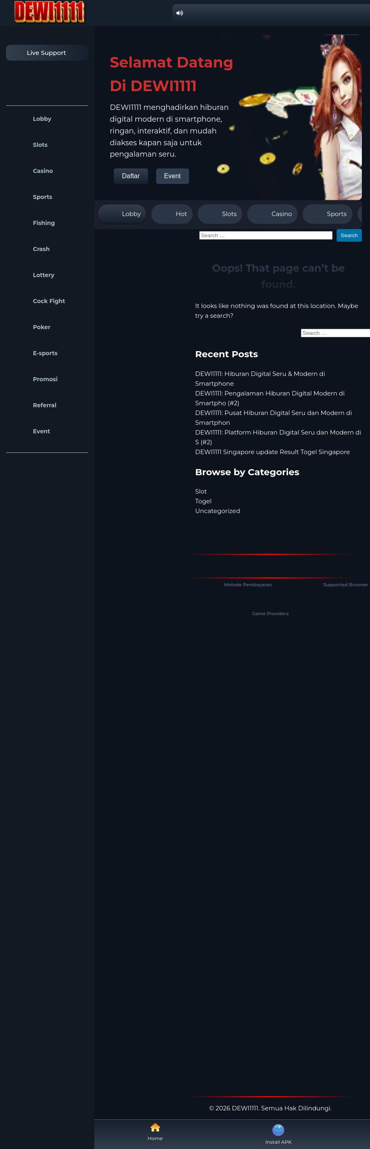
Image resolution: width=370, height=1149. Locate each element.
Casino (31, 171)
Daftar (131, 176)
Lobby (30, 119)
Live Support (38, 53)
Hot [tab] (172, 214)
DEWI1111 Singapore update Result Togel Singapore (272, 452)
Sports (31, 197)
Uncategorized (217, 511)
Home (155, 1131)
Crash (30, 249)
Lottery (32, 275)
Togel (203, 501)
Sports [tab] (327, 214)
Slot (201, 491)
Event (30, 431)
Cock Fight (37, 301)
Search (349, 235)
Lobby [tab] (122, 214)
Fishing (32, 223)
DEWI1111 (245, 1108)
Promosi (34, 379)
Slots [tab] (220, 214)
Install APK (279, 1133)
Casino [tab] (272, 214)
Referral (33, 405)
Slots (29, 145)
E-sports (34, 353)
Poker (30, 327)
